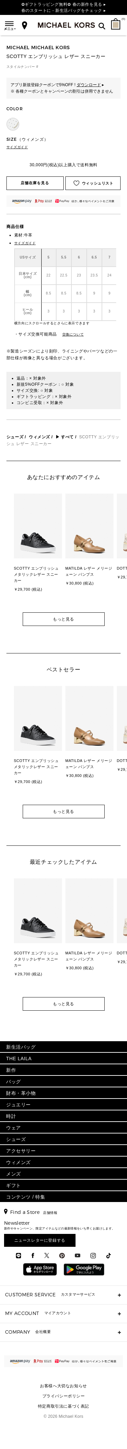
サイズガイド (17, 147)
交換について (73, 334)
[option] (38, 553)
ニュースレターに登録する (39, 1240)
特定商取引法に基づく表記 (63, 1406)
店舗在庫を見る (35, 183)
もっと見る (63, 619)
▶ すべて (65, 437)
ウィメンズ (39, 437)
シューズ (14, 437)
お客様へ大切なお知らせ (63, 1386)
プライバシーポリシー (63, 1396)
